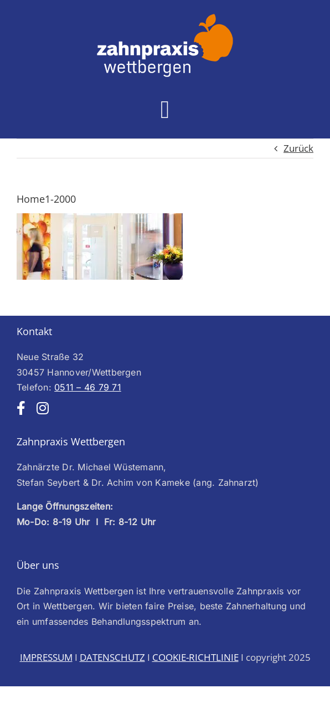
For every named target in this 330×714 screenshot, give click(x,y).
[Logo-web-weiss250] (165, 17)
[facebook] (21, 408)
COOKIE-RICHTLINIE (195, 657)
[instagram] (43, 408)
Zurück (298, 148)
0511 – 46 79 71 (87, 387)
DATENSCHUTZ (112, 657)
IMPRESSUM (46, 657)
